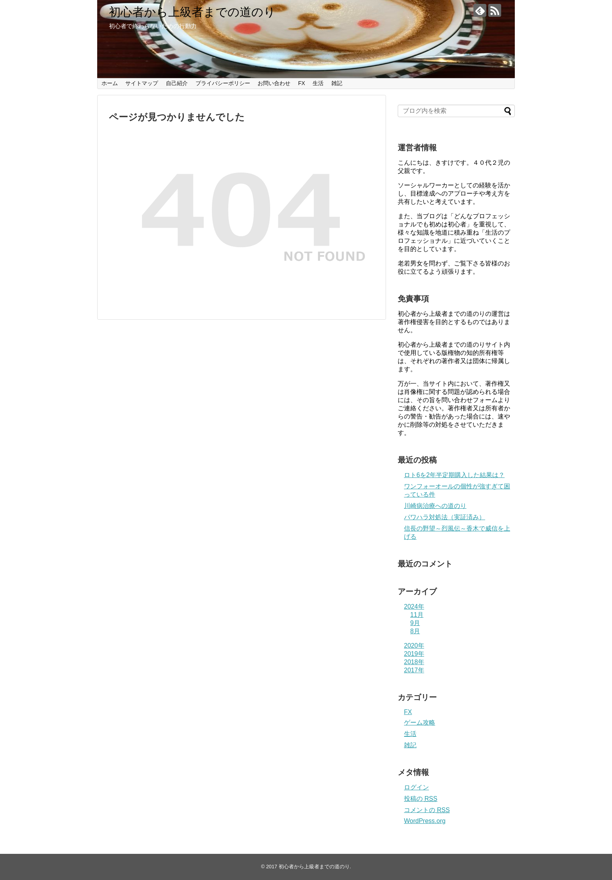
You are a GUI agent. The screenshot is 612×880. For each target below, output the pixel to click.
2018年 (414, 662)
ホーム (109, 83)
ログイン (416, 787)
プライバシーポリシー (223, 83)
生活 (318, 83)
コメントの (427, 810)
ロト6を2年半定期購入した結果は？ (454, 475)
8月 (415, 631)
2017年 (414, 670)
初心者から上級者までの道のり (192, 11)
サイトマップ (141, 83)
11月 (416, 614)
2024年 (414, 606)
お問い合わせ (274, 83)
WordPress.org (424, 821)
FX (301, 83)
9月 (415, 623)
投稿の (420, 798)
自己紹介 (177, 83)
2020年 (414, 645)
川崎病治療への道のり (435, 505)
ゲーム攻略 (419, 722)
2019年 (414, 653)
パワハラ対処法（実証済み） (444, 517)
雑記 (336, 83)
